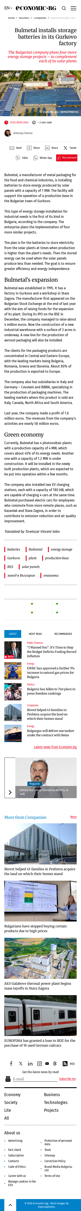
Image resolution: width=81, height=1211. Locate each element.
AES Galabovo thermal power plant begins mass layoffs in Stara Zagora (37, 985)
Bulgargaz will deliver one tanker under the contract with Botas (50, 733)
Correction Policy (54, 1161)
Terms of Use (52, 1176)
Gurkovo (13, 558)
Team (47, 1150)
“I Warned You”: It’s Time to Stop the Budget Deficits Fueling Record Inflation (51, 651)
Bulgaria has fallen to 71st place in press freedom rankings (51, 691)
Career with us (17, 1176)
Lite (7, 1110)
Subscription (16, 1155)
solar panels (31, 567)
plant (33, 558)
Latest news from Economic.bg (55, 747)
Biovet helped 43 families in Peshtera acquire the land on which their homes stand (47, 714)
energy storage (61, 549)
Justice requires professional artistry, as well (44, 792)
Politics (31, 684)
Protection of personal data (58, 1142)
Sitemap (49, 1155)
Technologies (56, 1102)
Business (24, 17)
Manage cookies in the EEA (22, 1183)
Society (10, 1102)
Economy (12, 1094)
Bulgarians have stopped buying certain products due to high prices (35, 928)
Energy (30, 663)
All (6, 1118)
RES (10, 567)
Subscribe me (67, 1078)
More (73, 817)
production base (57, 558)
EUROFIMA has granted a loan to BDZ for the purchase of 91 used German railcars (39, 1043)
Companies (40, 17)
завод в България (21, 575)
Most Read (35, 633)
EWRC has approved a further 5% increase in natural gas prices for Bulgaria (51, 672)
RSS (68, 1064)
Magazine (35, 783)
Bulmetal (35, 549)
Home (11, 17)
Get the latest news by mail (40, 1072)
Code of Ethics (17, 1167)
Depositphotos (46, 1206)
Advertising (15, 1141)
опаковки (51, 575)
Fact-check (14, 1150)
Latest (13, 633)
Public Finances (35, 642)
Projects (51, 1110)
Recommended (63, 633)
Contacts (13, 1161)
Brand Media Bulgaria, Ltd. (58, 1168)
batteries (13, 549)
